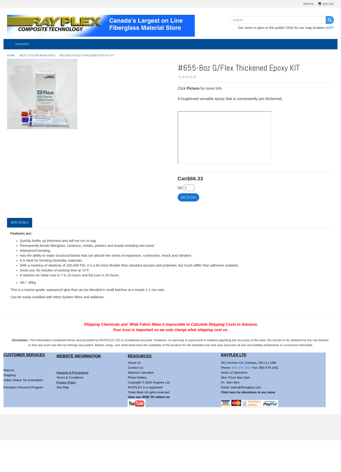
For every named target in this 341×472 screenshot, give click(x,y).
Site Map (63, 387)
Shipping (10, 375)
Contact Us (135, 367)
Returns (9, 370)
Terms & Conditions (70, 377)
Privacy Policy (66, 382)
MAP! (330, 28)
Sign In (308, 3)
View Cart (328, 4)
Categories (22, 44)
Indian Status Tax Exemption (23, 380)
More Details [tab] (19, 222)
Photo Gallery (137, 377)
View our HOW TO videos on (149, 397)
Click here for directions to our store (248, 392)
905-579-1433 (241, 367)
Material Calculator (141, 372)
